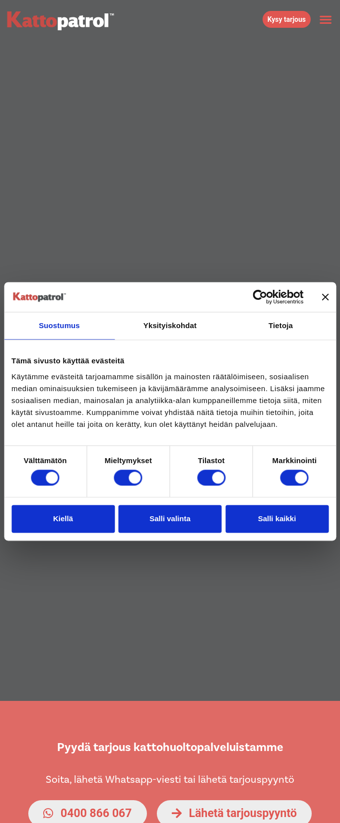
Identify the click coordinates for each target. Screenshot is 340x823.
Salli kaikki (277, 518)
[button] (325, 19)
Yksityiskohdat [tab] (170, 325)
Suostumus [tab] (59, 325)
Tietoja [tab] (281, 325)
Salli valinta (170, 518)
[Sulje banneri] (325, 296)
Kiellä (63, 518)
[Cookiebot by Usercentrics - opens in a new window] (259, 296)
